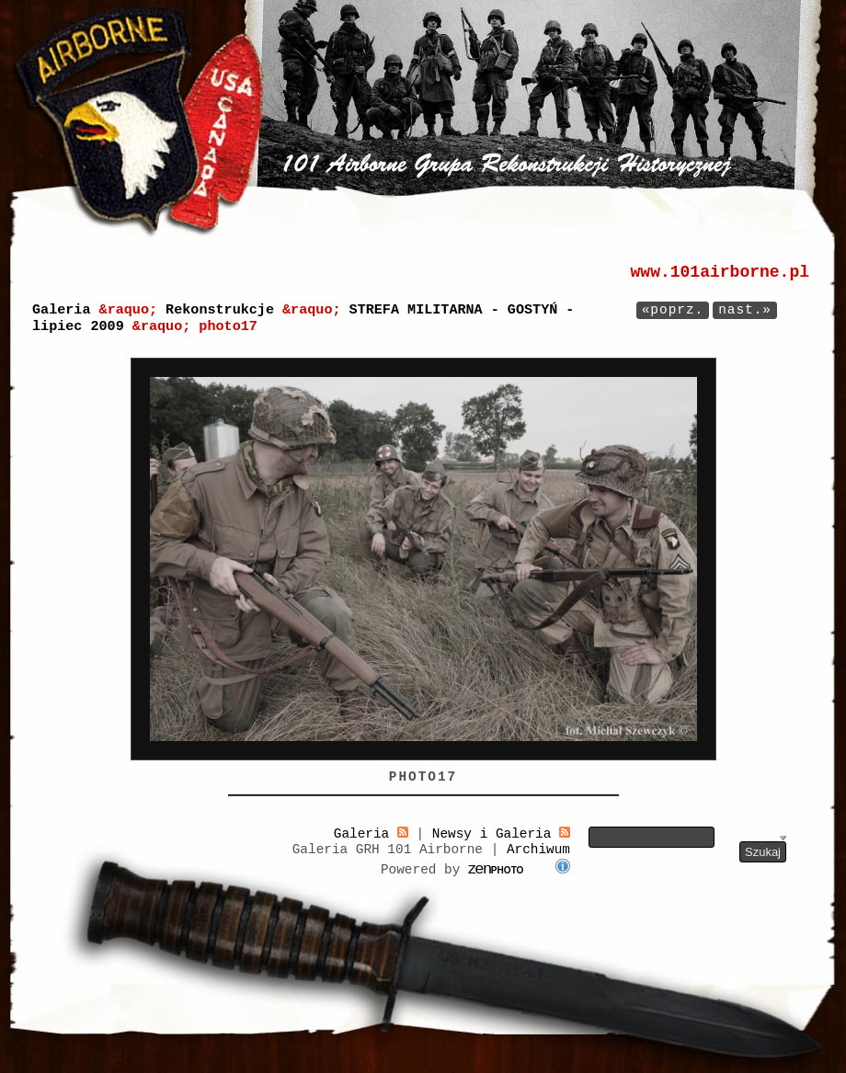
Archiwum (538, 849)
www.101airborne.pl (720, 272)
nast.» (745, 309)
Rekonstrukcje (220, 310)
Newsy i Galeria (501, 834)
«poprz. (672, 309)
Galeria (61, 310)
